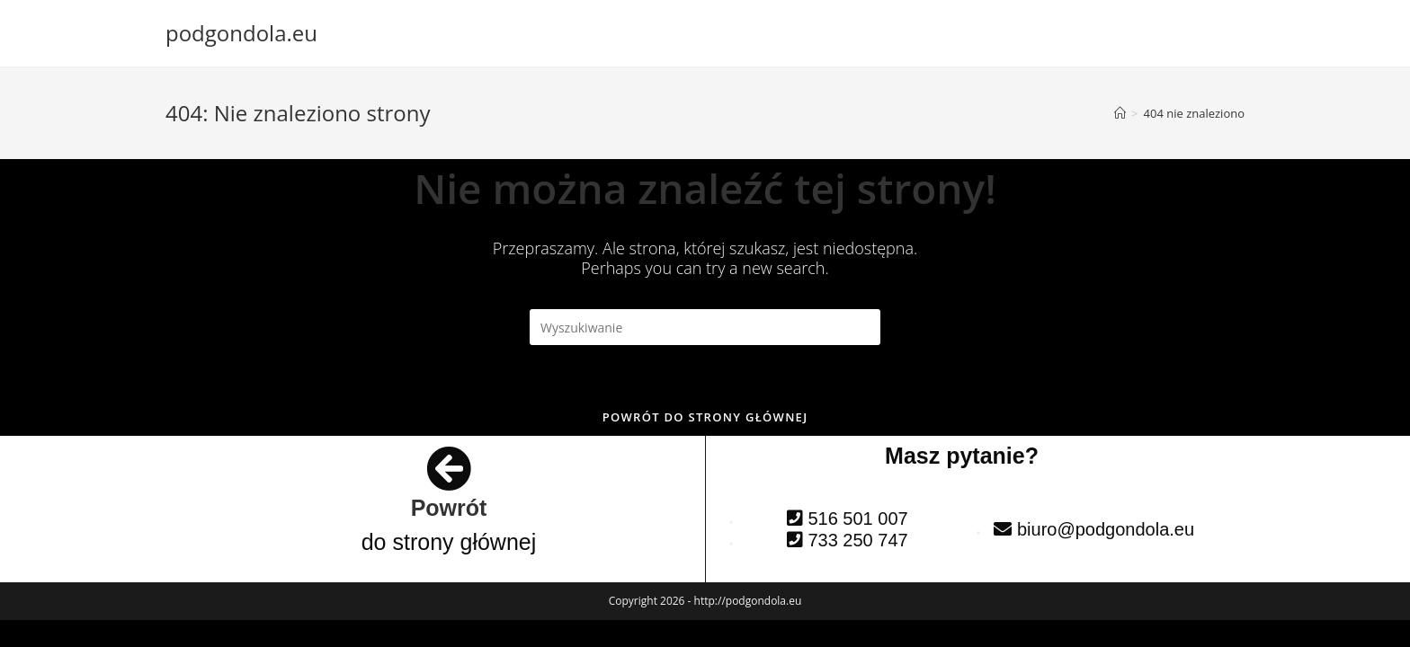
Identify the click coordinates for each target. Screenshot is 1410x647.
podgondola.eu (241, 33)
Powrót (449, 507)
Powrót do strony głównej (705, 417)
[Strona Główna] (1120, 113)
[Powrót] (448, 468)
